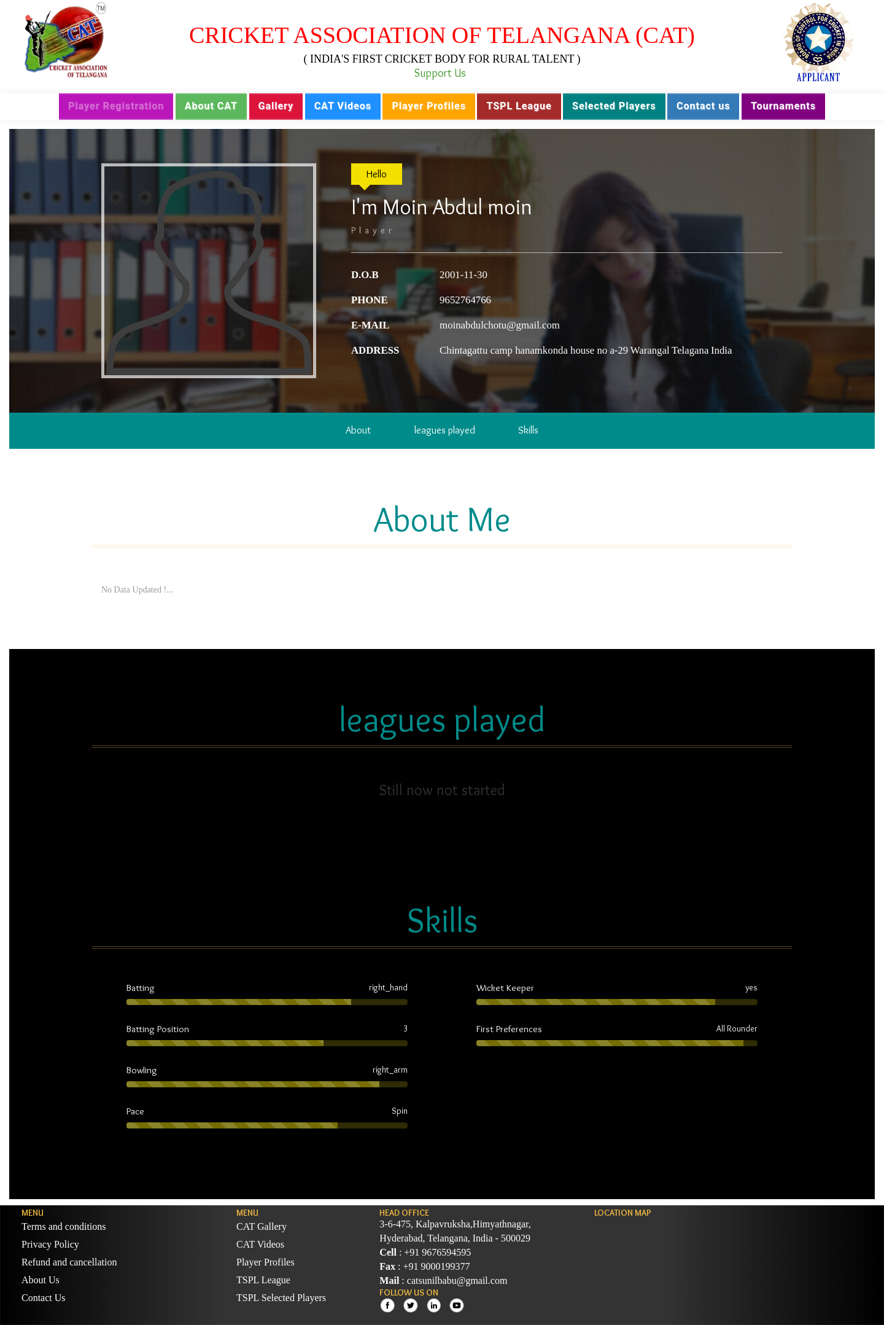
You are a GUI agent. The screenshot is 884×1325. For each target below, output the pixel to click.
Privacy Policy (50, 1244)
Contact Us (43, 1297)
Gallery (276, 106)
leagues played (444, 430)
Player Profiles (428, 106)
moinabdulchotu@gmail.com (500, 325)
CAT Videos (342, 106)
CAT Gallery (261, 1226)
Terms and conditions (63, 1226)
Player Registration (116, 106)
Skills (528, 430)
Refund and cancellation (69, 1262)
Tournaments (783, 106)
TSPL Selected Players (281, 1297)
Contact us (703, 106)
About (358, 430)
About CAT (211, 106)
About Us (40, 1280)
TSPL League (518, 106)
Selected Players (614, 106)
